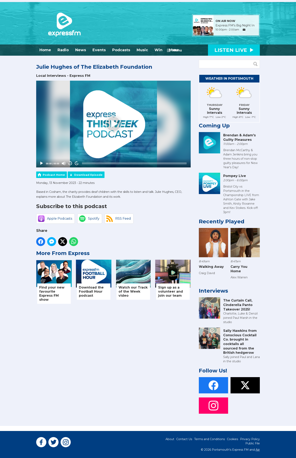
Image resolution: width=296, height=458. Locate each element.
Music (142, 50)
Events (99, 50)
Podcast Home (54, 174)
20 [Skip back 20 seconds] (70, 163)
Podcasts (121, 50)
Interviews (213, 291)
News (80, 50)
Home (45, 50)
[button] (113, 124)
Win (158, 50)
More (174, 50)
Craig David (207, 273)
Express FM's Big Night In (235, 25)
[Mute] (64, 163)
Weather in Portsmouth (229, 78)
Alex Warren (239, 277)
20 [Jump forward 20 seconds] (77, 163)
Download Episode (88, 174)
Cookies (232, 439)
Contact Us (184, 439)
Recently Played (221, 221)
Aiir (258, 449)
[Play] (41, 163)
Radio (63, 50)
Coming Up (214, 125)
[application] (113, 124)
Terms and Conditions (209, 439)
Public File (252, 443)
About (169, 439)
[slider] (134, 163)
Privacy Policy (250, 439)
